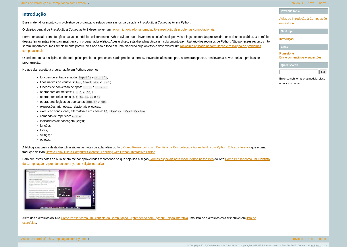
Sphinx (317, 243)
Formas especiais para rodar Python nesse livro (181, 157)
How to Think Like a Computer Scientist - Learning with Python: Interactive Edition (100, 150)
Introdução (286, 39)
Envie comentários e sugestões (300, 57)
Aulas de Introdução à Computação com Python (53, 3)
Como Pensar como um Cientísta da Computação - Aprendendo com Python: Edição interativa (186, 145)
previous (297, 3)
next (311, 3)
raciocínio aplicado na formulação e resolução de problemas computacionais (163, 29)
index (322, 3)
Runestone (286, 53)
